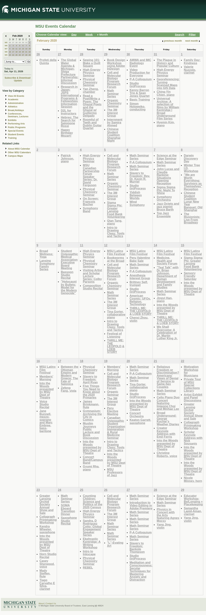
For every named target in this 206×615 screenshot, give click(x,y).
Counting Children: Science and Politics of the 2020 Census (92, 501)
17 (13, 52)
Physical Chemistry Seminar (90, 82)
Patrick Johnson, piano (67, 158)
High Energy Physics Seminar (91, 72)
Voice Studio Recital (44, 404)
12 (20, 49)
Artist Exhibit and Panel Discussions (193, 397)
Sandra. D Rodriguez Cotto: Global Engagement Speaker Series (92, 528)
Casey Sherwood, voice (47, 563)
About (41, 603)
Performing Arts (16, 123)
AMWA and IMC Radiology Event (140, 62)
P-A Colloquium (141, 79)
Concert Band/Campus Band (93, 459)
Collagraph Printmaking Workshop (192, 425)
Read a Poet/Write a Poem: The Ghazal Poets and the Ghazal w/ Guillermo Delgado (92, 105)
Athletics (12, 106)
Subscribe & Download (17, 77)
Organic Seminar (113, 393)
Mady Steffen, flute (44, 573)
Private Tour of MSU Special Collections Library (192, 385)
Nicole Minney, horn (193, 479)
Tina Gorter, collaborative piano (116, 314)
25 (16, 55)
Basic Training (140, 99)
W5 (6, 42)
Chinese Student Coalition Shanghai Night (113, 134)
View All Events (16, 96)
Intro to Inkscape (89, 553)
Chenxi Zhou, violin (139, 319)
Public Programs (17, 127)
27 (13, 42)
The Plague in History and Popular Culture (168, 62)
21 (26, 52)
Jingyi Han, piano (164, 299)
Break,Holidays (16, 110)
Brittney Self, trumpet (139, 283)
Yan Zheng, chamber (91, 90)
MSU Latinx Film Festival (116, 252)
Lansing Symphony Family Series (47, 265)
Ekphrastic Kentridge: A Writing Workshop (91, 543)
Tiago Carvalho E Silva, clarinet (47, 584)
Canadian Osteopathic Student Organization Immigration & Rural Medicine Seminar (116, 427)
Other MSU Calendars (19, 152)
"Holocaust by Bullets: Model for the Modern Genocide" (69, 287)
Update (18, 80)
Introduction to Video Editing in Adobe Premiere (141, 505)
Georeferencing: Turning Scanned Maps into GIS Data (168, 84)
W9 (6, 55)
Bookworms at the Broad (115, 259)
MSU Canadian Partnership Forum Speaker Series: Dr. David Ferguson (91, 175)
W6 (6, 46)
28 (16, 42)
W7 (6, 49)
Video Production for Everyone (140, 72)
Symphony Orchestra (164, 198)
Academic (13, 99)
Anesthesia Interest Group (140, 277)
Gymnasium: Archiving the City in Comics (92, 415)
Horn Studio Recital (47, 555)
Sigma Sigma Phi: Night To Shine (166, 190)
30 (23, 42)
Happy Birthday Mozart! (67, 132)
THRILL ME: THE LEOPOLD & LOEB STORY (115, 346)
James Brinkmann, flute (91, 404)
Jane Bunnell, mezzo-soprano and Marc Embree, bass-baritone (46, 421)
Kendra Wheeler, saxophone (47, 529)
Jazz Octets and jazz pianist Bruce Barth (168, 206)
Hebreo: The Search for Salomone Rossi (69, 122)
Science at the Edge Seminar (167, 157)
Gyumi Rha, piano (91, 468)
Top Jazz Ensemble (164, 214)
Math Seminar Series (113, 93)
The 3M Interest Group (112, 112)
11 (16, 49)
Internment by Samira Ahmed (114, 122)
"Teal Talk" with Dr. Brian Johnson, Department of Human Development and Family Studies (167, 277)
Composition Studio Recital (93, 287)
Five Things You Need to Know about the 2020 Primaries (91, 391)
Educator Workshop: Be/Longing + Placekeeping (193, 500)
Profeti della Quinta (47, 61)
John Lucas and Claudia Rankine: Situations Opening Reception (168, 176)
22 (30, 52)
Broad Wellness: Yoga (46, 253)
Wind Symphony (137, 203)
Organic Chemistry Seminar (114, 103)
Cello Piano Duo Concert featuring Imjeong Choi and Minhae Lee (168, 403)
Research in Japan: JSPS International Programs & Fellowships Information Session (70, 96)
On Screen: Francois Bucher (91, 201)
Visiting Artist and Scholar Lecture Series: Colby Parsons (92, 275)
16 (10, 52)
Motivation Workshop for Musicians (191, 371)
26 (10, 42)
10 (13, 49)
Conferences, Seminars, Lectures (18, 115)
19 (20, 52)
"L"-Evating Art (115, 544)
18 (16, 52)
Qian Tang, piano (114, 222)
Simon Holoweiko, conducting (138, 106)
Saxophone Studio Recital (69, 520)
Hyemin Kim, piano (166, 124)
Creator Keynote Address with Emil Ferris (166, 432)
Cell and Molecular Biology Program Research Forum (114, 80)
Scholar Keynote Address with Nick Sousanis (193, 437)
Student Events (16, 134)
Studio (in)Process (138, 85)
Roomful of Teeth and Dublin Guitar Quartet (92, 124)
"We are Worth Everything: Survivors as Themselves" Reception (193, 182)
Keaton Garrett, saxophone (140, 421)
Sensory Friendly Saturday (190, 276)
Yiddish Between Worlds (136, 195)
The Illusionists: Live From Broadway (192, 218)
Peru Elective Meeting (112, 411)
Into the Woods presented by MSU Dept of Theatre (167, 309)
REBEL (88, 567)
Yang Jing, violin (164, 526)
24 (13, 55)
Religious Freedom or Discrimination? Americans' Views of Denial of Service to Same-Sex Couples (168, 376)
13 (23, 49)
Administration (16, 103)
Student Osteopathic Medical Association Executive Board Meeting (69, 259)
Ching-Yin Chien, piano (165, 93)
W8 (6, 52)
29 (20, 42)
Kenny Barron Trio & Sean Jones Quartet (140, 92)
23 (10, 55)
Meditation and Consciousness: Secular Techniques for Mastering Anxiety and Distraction (141, 571)
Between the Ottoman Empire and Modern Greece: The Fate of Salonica (69, 375)
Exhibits (12, 120)
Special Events (16, 131)
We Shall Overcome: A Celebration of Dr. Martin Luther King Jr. (167, 332)
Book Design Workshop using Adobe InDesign (116, 64)
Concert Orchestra (137, 414)
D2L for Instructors (68, 112)
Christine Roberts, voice (167, 454)
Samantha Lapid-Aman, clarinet (193, 511)
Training (12, 138)
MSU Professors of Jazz (114, 472)
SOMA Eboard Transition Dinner (68, 510)
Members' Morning (46, 378)
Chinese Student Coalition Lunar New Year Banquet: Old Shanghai (193, 201)
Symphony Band (90, 210)
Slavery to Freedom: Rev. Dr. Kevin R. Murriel (140, 177)
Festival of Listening (114, 335)
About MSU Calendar (19, 149)
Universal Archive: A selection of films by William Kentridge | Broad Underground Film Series (168, 108)
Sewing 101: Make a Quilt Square (91, 62)
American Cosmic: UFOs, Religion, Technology (140, 300)
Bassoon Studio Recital (67, 274)
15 (30, 49)
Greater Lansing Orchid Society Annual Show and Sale (193, 411)
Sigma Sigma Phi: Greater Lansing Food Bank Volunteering (116, 210)
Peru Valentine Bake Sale (140, 259)
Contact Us (51, 603)
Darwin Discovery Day (191, 158)
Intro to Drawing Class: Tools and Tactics (115, 232)
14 (26, 49)
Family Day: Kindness (192, 61)
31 (26, 42)
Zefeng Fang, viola (68, 389)
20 (23, 52)
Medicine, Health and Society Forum (167, 260)
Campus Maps (15, 156)
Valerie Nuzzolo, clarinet (190, 69)
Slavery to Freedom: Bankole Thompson (137, 548)
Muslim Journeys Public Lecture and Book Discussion (91, 430)
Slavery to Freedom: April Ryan (90, 379)
